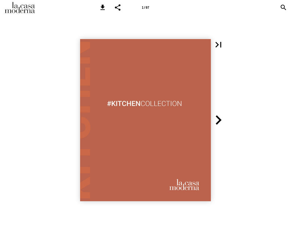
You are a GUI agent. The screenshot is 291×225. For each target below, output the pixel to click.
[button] (102, 7)
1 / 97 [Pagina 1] (145, 7)
